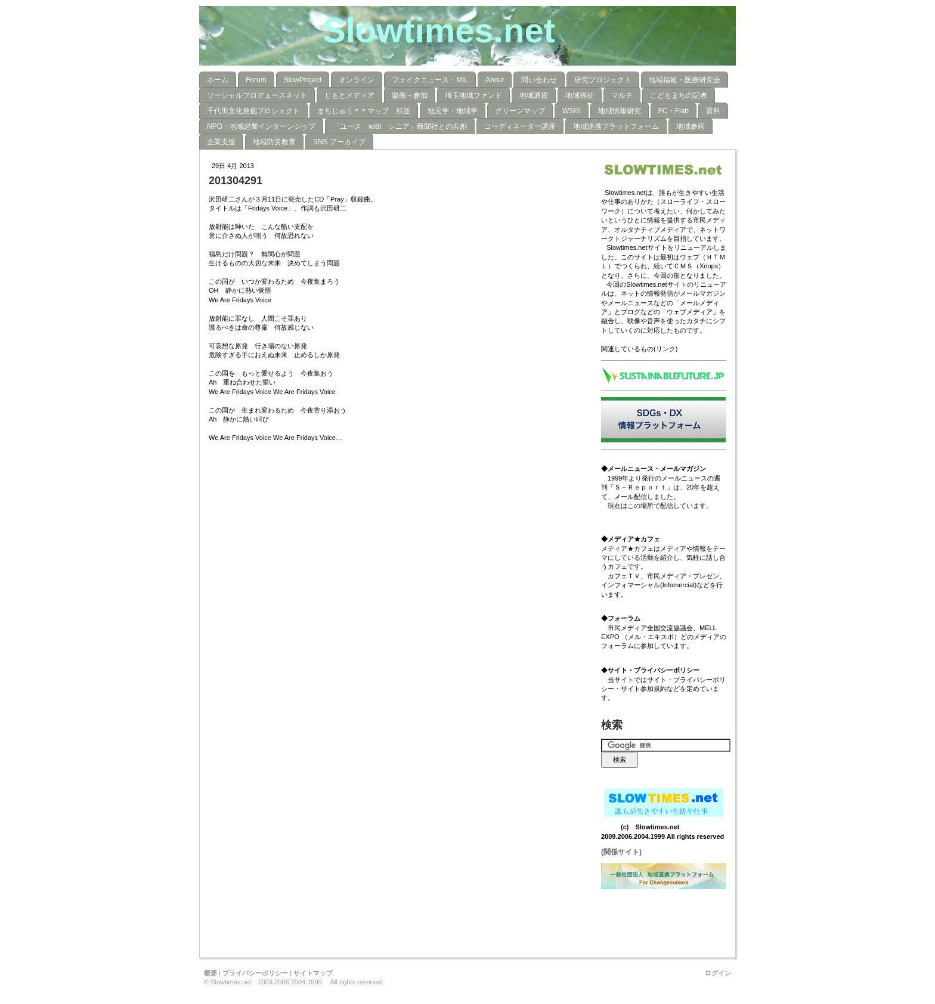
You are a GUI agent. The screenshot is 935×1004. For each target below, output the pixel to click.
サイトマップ (313, 973)
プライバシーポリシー (255, 973)
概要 (210, 973)
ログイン (718, 973)
